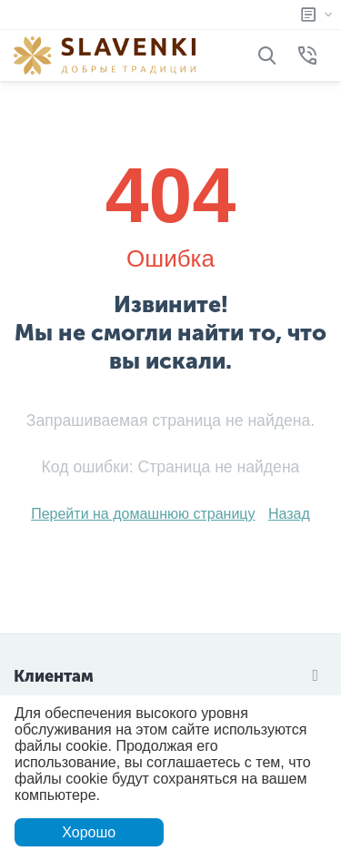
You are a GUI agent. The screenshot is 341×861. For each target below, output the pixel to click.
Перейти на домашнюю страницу (143, 514)
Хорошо (88, 832)
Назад (289, 514)
